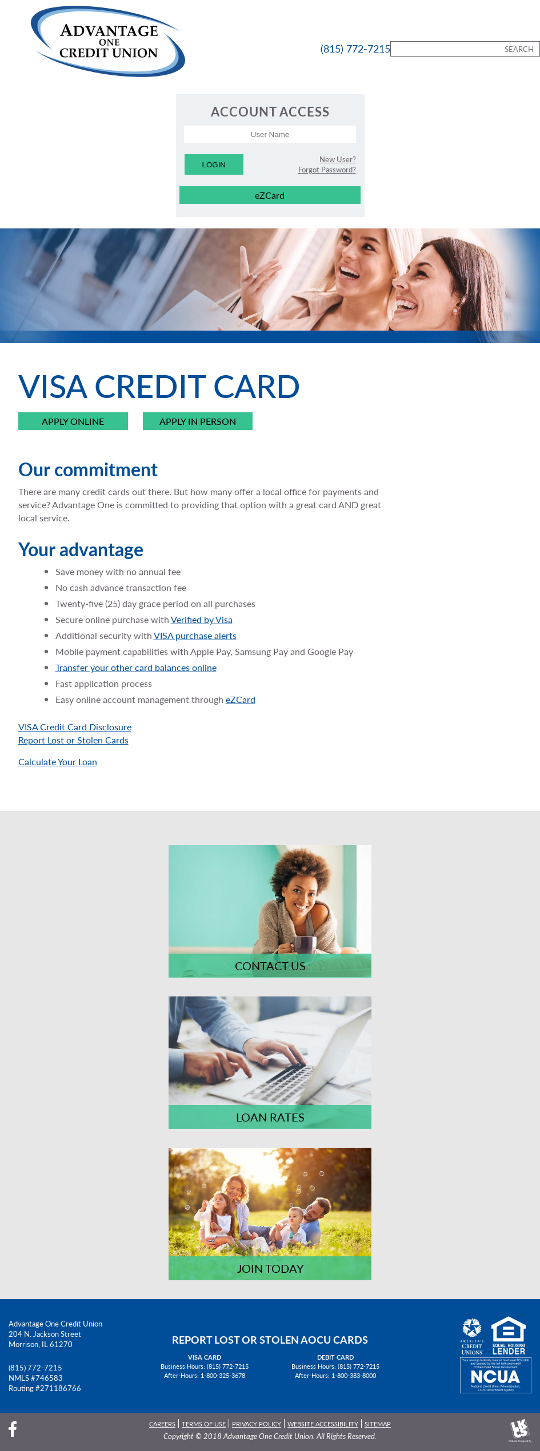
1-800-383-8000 (353, 1375)
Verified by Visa (202, 619)
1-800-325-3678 (223, 1375)
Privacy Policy (256, 1423)
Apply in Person (197, 422)
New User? (337, 159)
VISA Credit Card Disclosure (74, 726)
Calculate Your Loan (57, 761)
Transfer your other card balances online (136, 667)
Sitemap (378, 1423)
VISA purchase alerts (195, 635)
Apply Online (73, 422)
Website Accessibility (322, 1423)
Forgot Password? (327, 169)
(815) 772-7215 (35, 1367)
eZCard (270, 195)
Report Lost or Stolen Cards (73, 739)
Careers (162, 1423)
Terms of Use (204, 1423)
